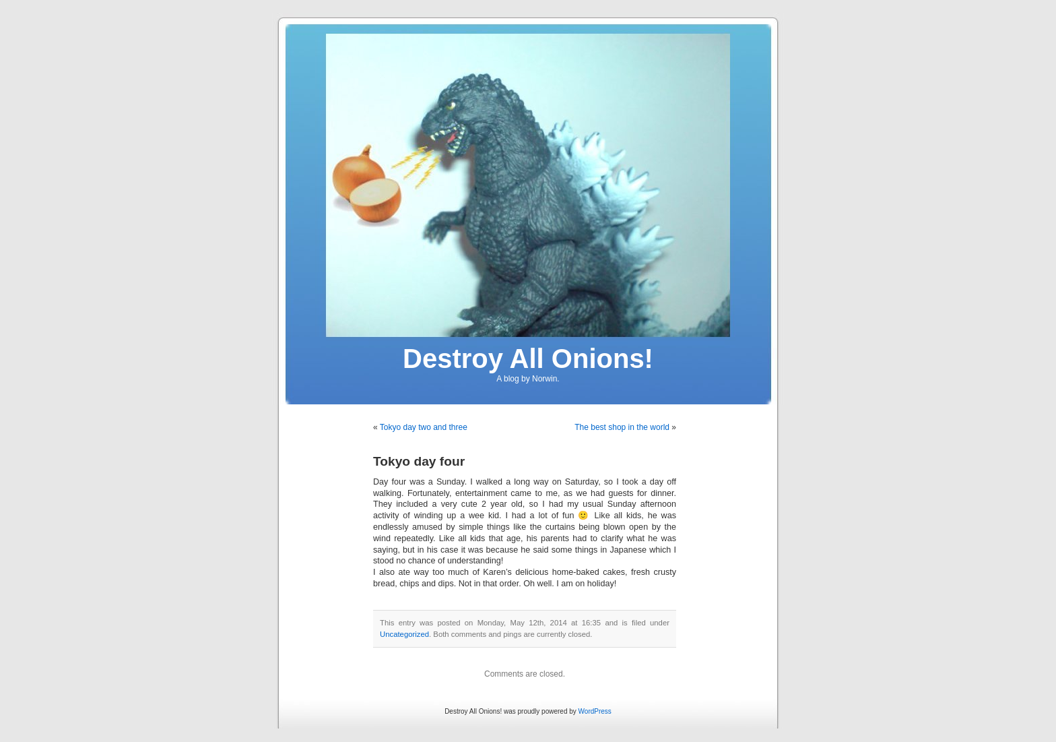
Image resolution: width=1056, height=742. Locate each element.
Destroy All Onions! (528, 358)
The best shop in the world (621, 427)
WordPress (595, 711)
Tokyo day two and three (423, 427)
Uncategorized (404, 634)
